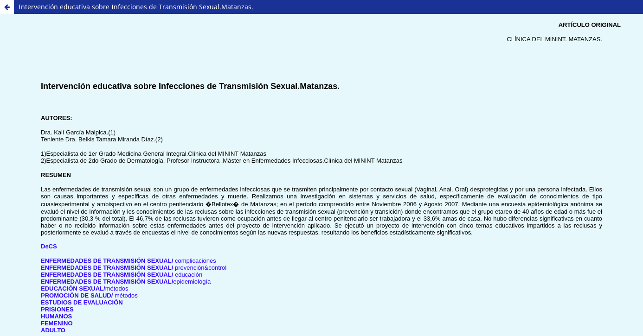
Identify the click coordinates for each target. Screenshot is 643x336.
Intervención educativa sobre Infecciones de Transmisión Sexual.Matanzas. (136, 6)
